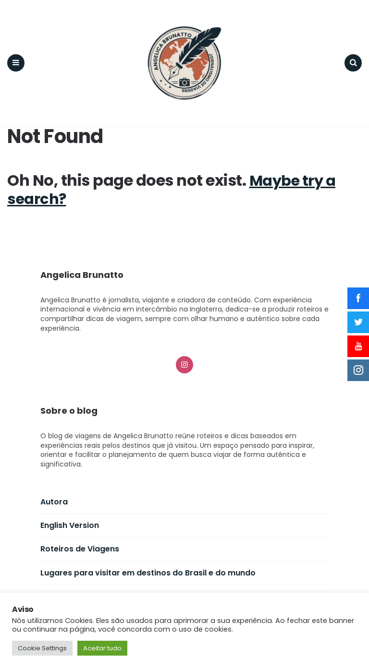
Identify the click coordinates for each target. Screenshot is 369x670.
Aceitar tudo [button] (102, 648)
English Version (69, 519)
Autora (54, 495)
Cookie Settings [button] (42, 648)
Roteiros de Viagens (79, 543)
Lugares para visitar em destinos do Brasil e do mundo (148, 566)
